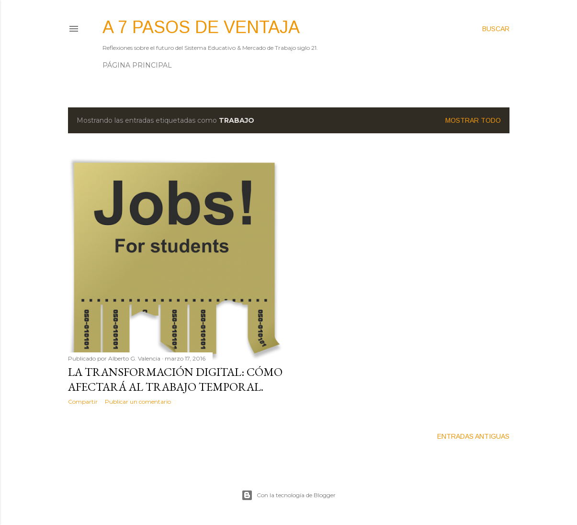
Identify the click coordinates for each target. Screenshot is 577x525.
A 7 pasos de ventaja (201, 27)
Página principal (137, 65)
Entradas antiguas (473, 436)
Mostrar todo (473, 120)
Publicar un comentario (138, 401)
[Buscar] (495, 28)
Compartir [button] (83, 401)
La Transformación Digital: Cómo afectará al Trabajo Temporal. (175, 379)
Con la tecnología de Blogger (288, 495)
